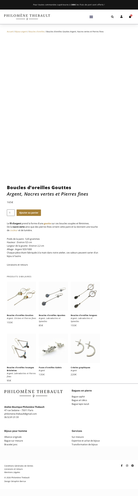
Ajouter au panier (28, 212)
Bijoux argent (21, 31)
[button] (91, 17)
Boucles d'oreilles (37, 31)
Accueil (10, 31)
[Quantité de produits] (11, 212)
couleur (14, 230)
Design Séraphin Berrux (15, 481)
